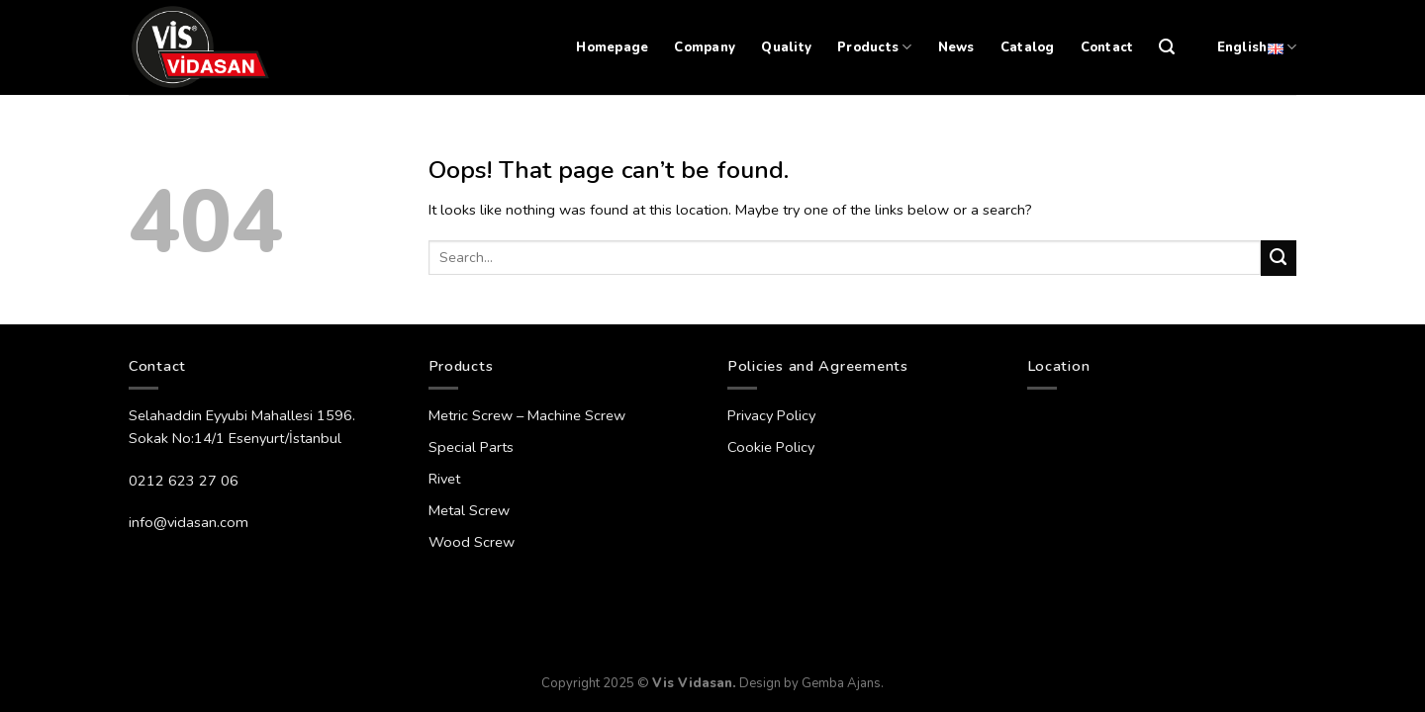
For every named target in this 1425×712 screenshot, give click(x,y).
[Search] (1167, 47)
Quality (786, 47)
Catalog (1027, 47)
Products (874, 47)
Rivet (444, 479)
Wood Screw (471, 542)
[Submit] (1278, 258)
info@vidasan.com (188, 522)
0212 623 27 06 (183, 480)
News (956, 47)
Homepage (612, 47)
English (1256, 47)
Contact (1107, 47)
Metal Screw (469, 510)
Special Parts (471, 447)
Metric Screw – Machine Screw (526, 415)
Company (704, 47)
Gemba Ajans (841, 683)
